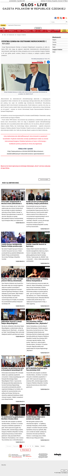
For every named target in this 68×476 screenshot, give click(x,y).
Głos (5, 34)
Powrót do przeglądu (44, 179)
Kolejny (37, 446)
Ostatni (43, 446)
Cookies (64, 470)
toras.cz (65, 472)
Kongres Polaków (21, 34)
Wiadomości (11, 34)
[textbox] (58, 22)
